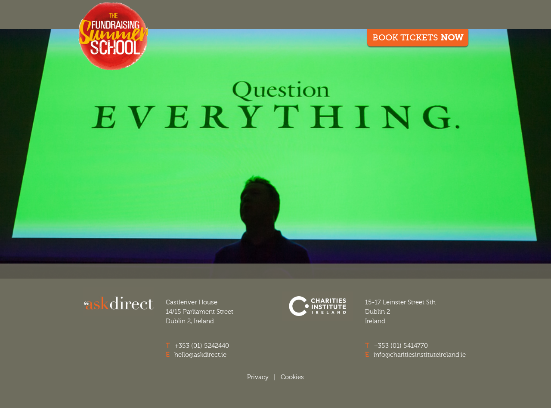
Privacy (258, 377)
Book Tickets (417, 38)
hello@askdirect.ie (200, 355)
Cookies (292, 377)
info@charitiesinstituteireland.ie (420, 355)
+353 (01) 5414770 (401, 346)
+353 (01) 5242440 (202, 346)
